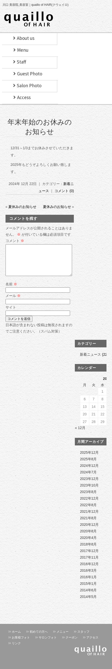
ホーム (16, 638)
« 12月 (80, 434)
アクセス (92, 643)
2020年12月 (89, 531)
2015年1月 (88, 590)
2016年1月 (88, 583)
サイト (11, 313)
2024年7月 (88, 478)
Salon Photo (29, 85)
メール (13, 302)
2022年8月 (88, 511)
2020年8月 (88, 537)
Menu (22, 50)
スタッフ (83, 638)
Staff (21, 62)
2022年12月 (89, 504)
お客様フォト (21, 643)
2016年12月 (89, 570)
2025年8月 (88, 465)
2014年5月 (88, 603)
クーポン (72, 643)
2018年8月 (88, 550)
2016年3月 (88, 576)
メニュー (63, 638)
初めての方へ (39, 638)
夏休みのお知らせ (22, 207)
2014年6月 (88, 596)
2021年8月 (88, 524)
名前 (11, 290)
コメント (15, 241)
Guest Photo (29, 74)
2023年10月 (89, 491)
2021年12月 (89, 517)
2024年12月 (89, 472)
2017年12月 (89, 557)
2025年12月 (89, 459)
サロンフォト (48, 643)
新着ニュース (90, 360)
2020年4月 (88, 544)
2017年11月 (89, 563)
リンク (16, 649)
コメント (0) (64, 191)
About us (25, 38)
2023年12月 (89, 485)
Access (24, 97)
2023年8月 (88, 498)
